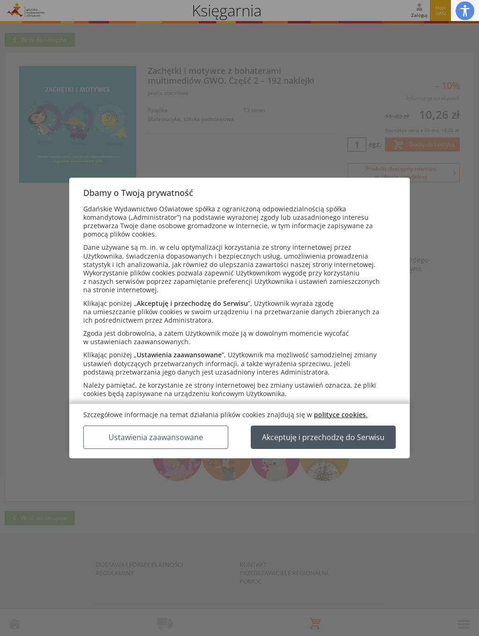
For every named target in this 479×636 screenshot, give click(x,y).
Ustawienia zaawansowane (156, 437)
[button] (465, 10)
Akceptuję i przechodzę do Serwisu (323, 437)
